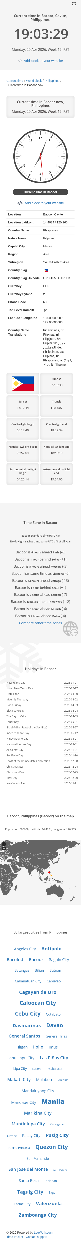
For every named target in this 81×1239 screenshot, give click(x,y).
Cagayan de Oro (38, 992)
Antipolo (51, 948)
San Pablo (60, 1170)
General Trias (56, 1036)
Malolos (62, 1080)
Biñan (39, 970)
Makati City (19, 1079)
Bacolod (15, 959)
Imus (53, 1047)
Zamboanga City (38, 1214)
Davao (54, 1025)
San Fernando (38, 1158)
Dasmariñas (27, 1025)
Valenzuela (49, 1203)
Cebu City (27, 1013)
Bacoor (36, 959)
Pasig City (57, 1135)
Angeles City (25, 948)
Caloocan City (37, 1002)
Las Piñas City (54, 1058)
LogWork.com (43, 1232)
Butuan (55, 970)
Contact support (36, 1237)
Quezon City (51, 1146)
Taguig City (30, 1191)
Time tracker (14, 1237)
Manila (52, 1101)
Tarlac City (22, 1204)
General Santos (24, 1036)
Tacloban (50, 1181)
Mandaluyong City (38, 1090)
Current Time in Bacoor (40, 192)
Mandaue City (23, 1102)
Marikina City (38, 1113)
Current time (14, 80)
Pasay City (31, 1135)
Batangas (21, 970)
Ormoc (12, 1136)
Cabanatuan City (28, 981)
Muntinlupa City (28, 1124)
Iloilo (38, 1047)
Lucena (37, 1069)
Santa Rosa (29, 1180)
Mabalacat (55, 1069)
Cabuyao (54, 981)
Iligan (23, 1047)
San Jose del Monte (28, 1169)
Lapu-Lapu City (20, 1057)
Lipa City (20, 1068)
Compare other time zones (40, 623)
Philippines (52, 80)
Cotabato (53, 1014)
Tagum (53, 1192)
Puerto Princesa (19, 1148)
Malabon (44, 1079)
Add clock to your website (43, 61)
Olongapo (57, 1124)
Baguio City (59, 959)
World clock (34, 80)
